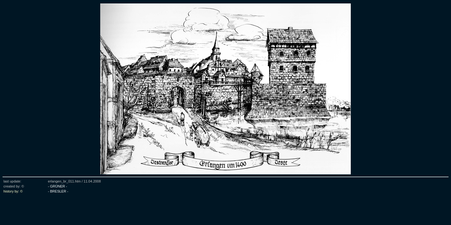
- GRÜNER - (57, 186)
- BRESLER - (58, 191)
